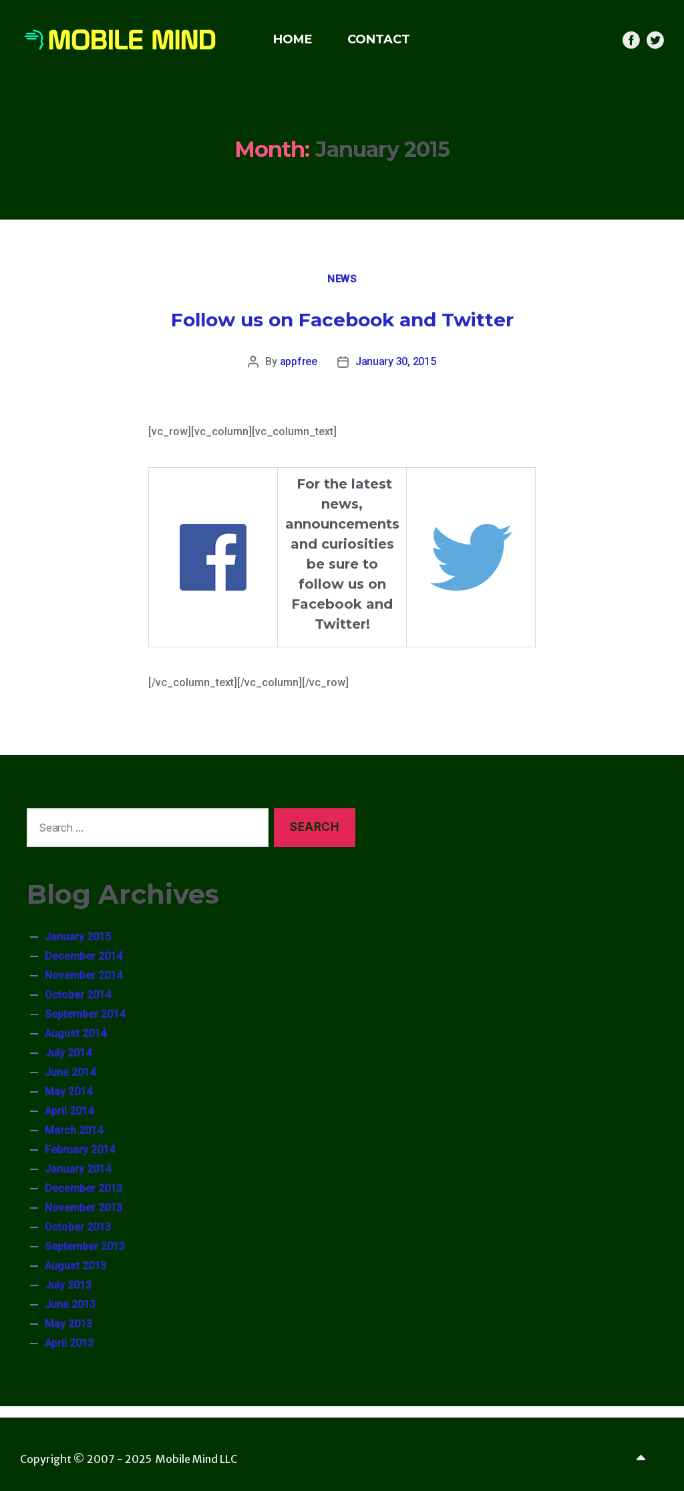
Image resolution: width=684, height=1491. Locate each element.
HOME (293, 39)
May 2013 (68, 1323)
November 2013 (83, 1207)
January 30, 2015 (395, 361)
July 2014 (68, 1053)
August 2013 (75, 1265)
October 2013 (78, 1227)
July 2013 (68, 1285)
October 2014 (78, 994)
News (341, 279)
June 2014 (70, 1072)
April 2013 (69, 1343)
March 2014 (74, 1130)
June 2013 (70, 1304)
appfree (298, 361)
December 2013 (83, 1188)
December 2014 (83, 956)
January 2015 (78, 936)
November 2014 (83, 975)
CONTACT (378, 39)
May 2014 (68, 1091)
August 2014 (75, 1033)
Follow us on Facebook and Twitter (342, 319)
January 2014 (78, 1169)
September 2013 (85, 1246)
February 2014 (80, 1149)
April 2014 (69, 1111)
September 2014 (85, 1014)
